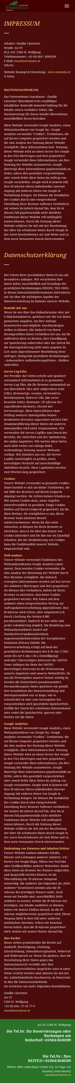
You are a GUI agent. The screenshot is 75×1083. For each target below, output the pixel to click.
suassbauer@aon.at (27, 61)
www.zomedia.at (59, 72)
